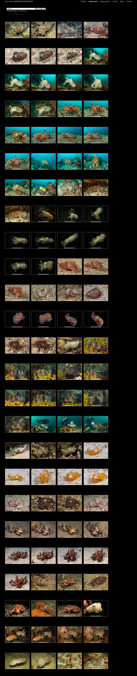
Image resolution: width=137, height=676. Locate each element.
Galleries (83, 1)
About (122, 1)
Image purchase (105, 1)
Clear (43, 8)
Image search (93, 1)
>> (22, 14)
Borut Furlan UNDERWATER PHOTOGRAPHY (19, 1)
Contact (129, 1)
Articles (115, 1)
